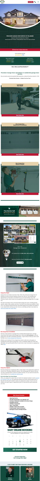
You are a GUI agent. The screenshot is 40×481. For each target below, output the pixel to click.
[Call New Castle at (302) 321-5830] (10, 60)
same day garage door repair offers (8, 308)
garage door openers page (17, 374)
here (4, 344)
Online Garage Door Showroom (14, 338)
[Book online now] (20, 49)
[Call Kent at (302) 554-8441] (30, 60)
